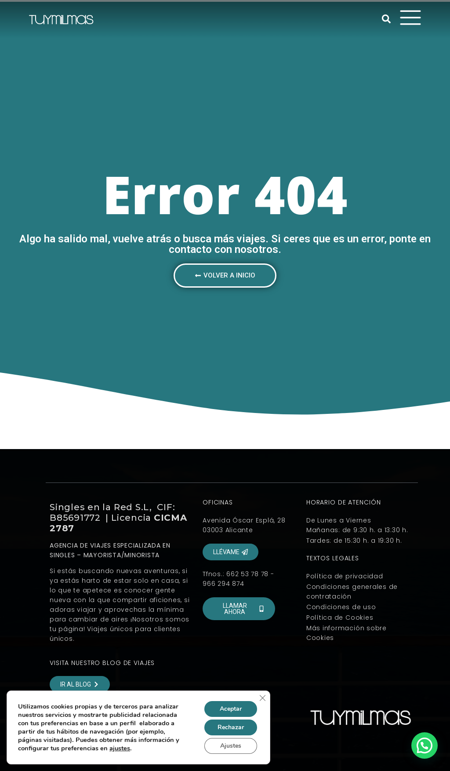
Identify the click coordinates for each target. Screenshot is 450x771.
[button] (386, 19)
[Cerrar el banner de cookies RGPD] (262, 698)
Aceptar (231, 709)
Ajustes (230, 746)
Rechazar (231, 727)
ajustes (119, 748)
